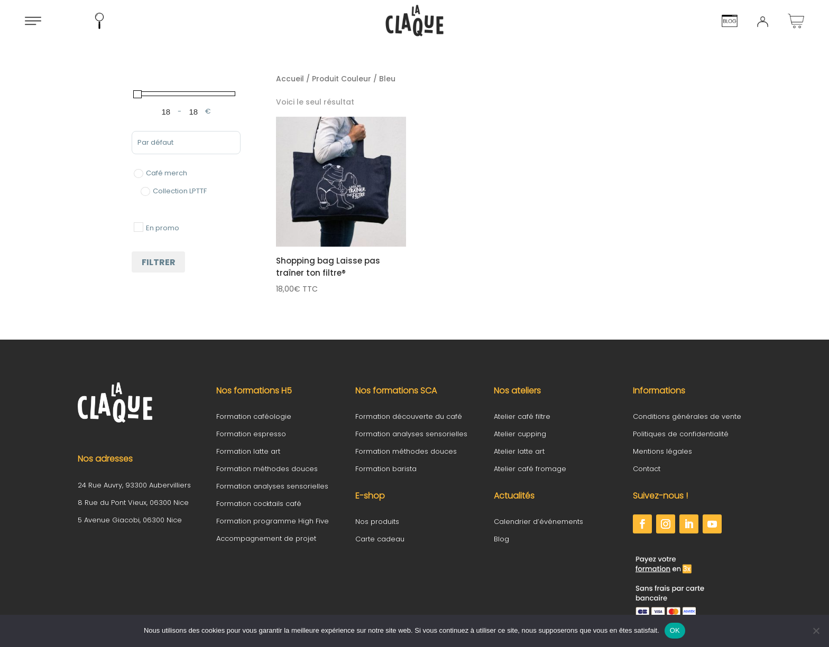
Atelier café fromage (530, 469)
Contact (646, 469)
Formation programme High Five (272, 521)
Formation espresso (251, 434)
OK (675, 630)
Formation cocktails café (258, 504)
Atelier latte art (519, 451)
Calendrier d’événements (538, 522)
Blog (501, 539)
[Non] (815, 630)
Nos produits (377, 522)
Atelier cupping (520, 434)
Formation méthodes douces (267, 469)
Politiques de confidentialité (681, 434)
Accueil (290, 79)
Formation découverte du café (408, 416)
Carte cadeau (379, 539)
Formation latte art (248, 451)
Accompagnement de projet (266, 538)
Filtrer (159, 262)
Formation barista (386, 469)
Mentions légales (662, 451)
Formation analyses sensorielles (272, 486)
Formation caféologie (253, 416)
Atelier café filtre (522, 416)
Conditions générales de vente (687, 416)
